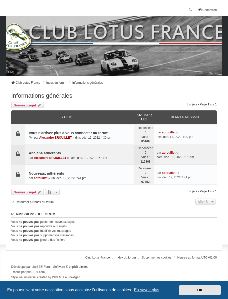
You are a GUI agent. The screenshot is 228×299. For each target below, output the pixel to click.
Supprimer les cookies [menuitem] (156, 257)
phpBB (36, 267)
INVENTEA (59, 277)
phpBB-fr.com (36, 272)
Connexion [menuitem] (207, 10)
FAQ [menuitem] (11, 72)
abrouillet (168, 132)
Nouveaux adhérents (46, 173)
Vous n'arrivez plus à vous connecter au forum (68, 133)
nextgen (74, 277)
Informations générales (41, 95)
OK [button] (200, 290)
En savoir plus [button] (146, 290)
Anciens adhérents (45, 153)
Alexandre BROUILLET (55, 137)
